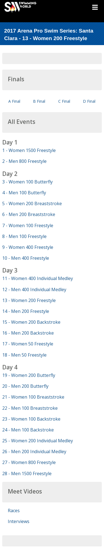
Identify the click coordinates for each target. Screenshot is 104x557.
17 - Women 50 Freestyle (27, 344)
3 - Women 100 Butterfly (27, 182)
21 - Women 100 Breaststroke (33, 397)
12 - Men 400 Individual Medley (34, 289)
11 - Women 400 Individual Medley (37, 278)
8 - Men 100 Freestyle (24, 236)
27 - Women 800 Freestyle (29, 462)
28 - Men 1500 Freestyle (27, 473)
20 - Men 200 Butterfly (25, 386)
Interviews (18, 521)
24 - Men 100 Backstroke (28, 430)
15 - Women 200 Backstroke (31, 322)
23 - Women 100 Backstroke (31, 419)
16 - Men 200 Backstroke (28, 333)
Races (14, 510)
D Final (89, 101)
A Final (14, 101)
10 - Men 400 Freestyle (25, 258)
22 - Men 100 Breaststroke (30, 408)
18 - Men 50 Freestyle (24, 355)
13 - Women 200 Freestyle (29, 300)
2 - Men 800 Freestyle (24, 161)
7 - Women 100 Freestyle (27, 225)
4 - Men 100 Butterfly (24, 193)
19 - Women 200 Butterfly (28, 375)
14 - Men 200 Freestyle (25, 311)
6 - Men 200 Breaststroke (28, 214)
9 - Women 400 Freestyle (27, 247)
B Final (39, 101)
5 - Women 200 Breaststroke (32, 203)
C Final (64, 101)
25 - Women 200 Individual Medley (37, 441)
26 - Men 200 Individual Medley (34, 451)
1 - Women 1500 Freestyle (29, 150)
